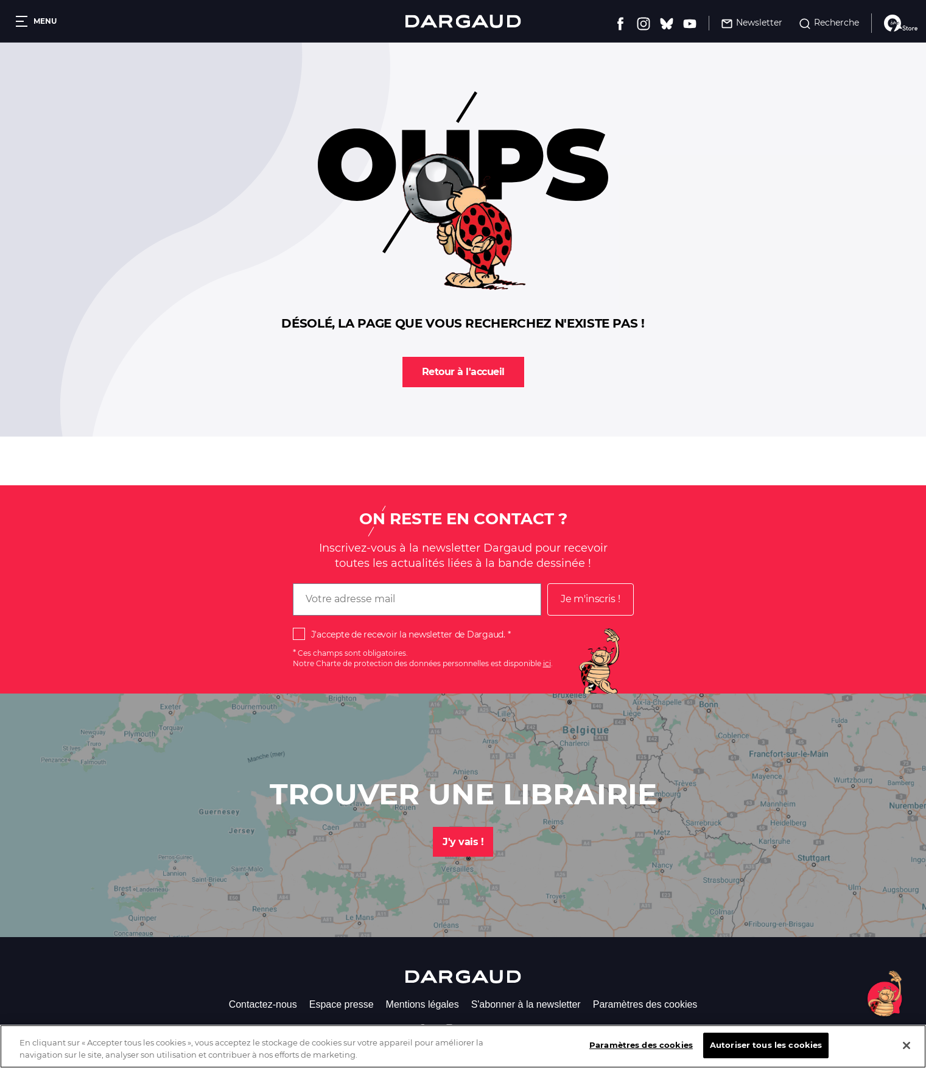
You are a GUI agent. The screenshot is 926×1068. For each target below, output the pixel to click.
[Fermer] (906, 1049)
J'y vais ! (463, 842)
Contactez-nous (263, 1004)
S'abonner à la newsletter (526, 1004)
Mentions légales (422, 1004)
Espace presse (341, 1004)
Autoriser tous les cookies (766, 1050)
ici (547, 663)
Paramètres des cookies (645, 1004)
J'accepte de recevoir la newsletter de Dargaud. (408, 634)
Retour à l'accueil (463, 372)
